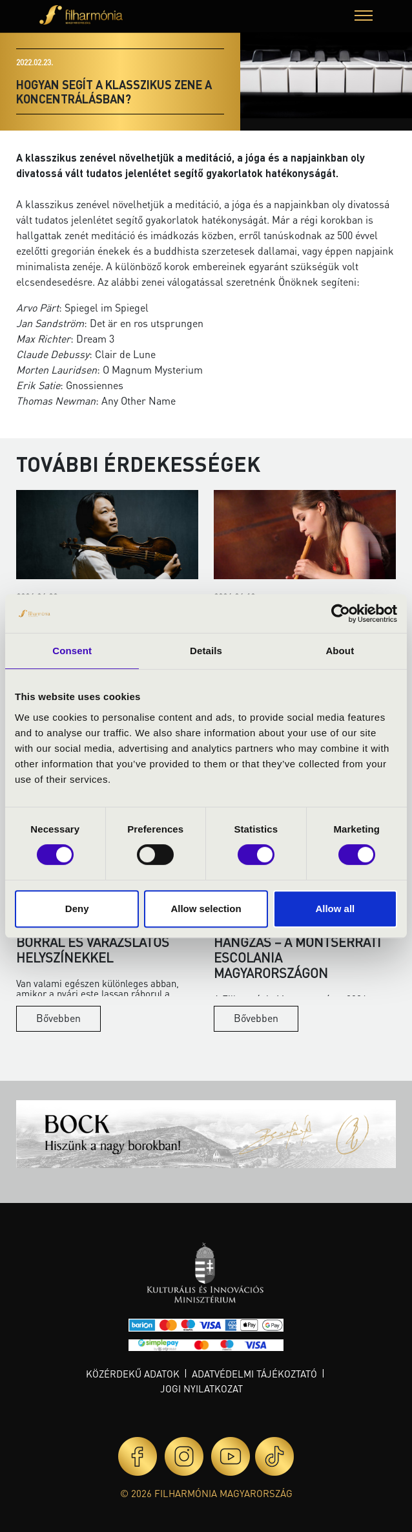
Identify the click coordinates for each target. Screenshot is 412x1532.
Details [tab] (206, 650)
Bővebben (58, 1018)
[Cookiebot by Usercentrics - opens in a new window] (340, 613)
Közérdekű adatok (133, 1373)
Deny (77, 908)
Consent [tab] (72, 650)
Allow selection (205, 908)
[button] (364, 17)
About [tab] (339, 650)
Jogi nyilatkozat (201, 1388)
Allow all (335, 908)
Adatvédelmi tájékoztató (254, 1373)
